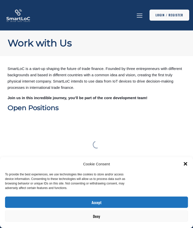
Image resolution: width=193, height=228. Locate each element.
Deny (96, 216)
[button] (185, 163)
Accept (96, 202)
